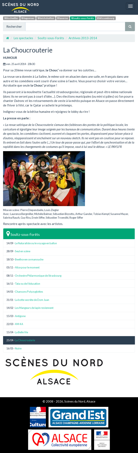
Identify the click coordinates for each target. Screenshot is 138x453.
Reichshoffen (46, 18)
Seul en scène (22, 251)
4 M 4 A (19, 324)
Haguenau (27, 18)
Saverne (62, 18)
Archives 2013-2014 (83, 38)
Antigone (20, 316)
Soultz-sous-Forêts (82, 18)
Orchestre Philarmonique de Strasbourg (38, 275)
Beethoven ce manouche (29, 259)
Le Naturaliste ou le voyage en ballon (36, 243)
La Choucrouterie (25, 340)
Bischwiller (11, 18)
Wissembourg (105, 18)
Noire (18, 348)
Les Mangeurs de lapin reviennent (34, 307)
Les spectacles (23, 38)
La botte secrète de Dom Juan (32, 299)
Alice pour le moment (27, 267)
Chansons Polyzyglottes (29, 291)
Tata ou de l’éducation (27, 283)
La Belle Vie (21, 332)
